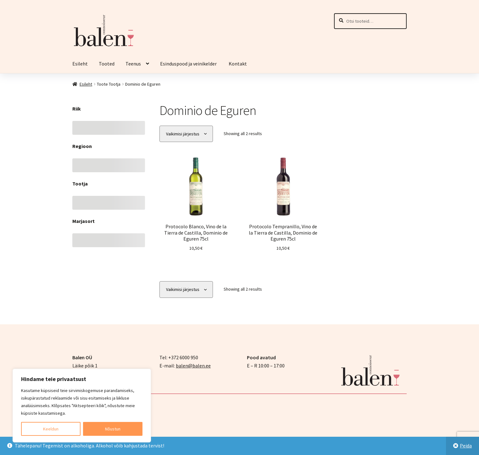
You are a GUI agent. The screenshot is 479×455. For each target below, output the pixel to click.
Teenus (133, 63)
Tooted (106, 63)
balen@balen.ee (193, 365)
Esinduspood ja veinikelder (189, 63)
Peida (466, 445)
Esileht (80, 63)
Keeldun (50, 429)
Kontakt (238, 63)
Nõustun (112, 429)
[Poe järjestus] (186, 134)
